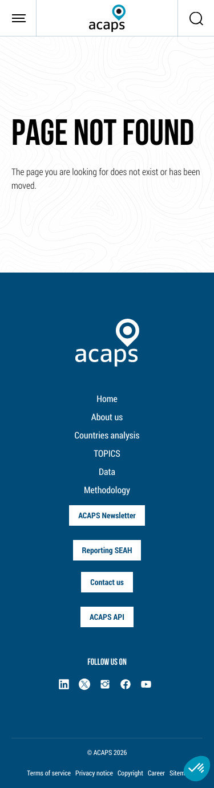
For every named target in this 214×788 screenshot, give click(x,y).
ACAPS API (107, 616)
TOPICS (107, 454)
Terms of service (49, 773)
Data (107, 472)
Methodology (107, 490)
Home (107, 399)
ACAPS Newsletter (107, 515)
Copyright (130, 773)
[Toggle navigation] (18, 18)
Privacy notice (94, 773)
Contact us (107, 581)
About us (107, 417)
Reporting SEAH (107, 550)
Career (156, 773)
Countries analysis (107, 435)
